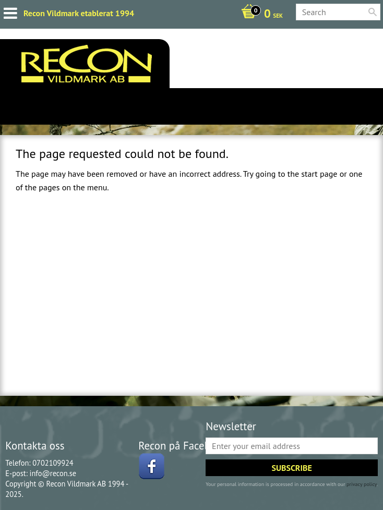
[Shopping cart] (259, 14)
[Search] (372, 12)
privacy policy (361, 484)
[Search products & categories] (338, 12)
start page (319, 173)
